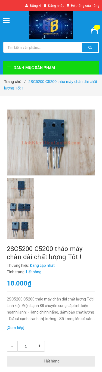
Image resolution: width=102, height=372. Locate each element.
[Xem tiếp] (15, 328)
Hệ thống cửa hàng (85, 6)
